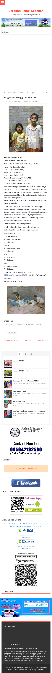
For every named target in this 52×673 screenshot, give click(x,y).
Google (8, 325)
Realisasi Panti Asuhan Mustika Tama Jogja (29, 411)
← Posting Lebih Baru (11, 340)
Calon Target (12, 332)
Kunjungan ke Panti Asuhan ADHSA (26, 381)
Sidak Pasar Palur (19, 391)
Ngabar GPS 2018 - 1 (20, 361)
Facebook (19, 325)
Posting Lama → (42, 340)
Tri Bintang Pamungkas (12, 275)
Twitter (29, 325)
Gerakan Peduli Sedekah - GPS (26, 468)
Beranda (28, 340)
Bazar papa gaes (19, 401)
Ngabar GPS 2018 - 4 (20, 371)
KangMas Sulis (26, 670)
